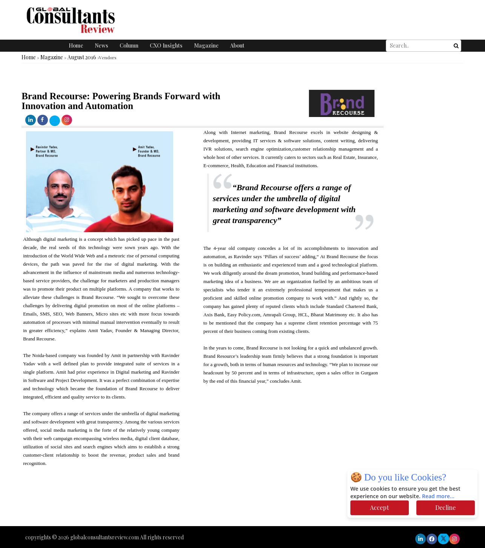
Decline (445, 507)
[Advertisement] (137, 503)
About (237, 45)
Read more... (438, 496)
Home (76, 45)
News (101, 45)
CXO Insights (166, 45)
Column (129, 45)
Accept (379, 507)
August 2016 (82, 57)
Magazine (206, 45)
